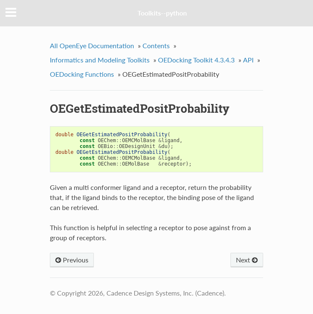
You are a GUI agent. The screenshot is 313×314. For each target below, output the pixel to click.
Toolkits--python (162, 13)
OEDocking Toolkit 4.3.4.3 (196, 60)
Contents (156, 45)
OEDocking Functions (82, 74)
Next (247, 260)
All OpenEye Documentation (92, 45)
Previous (71, 260)
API (248, 60)
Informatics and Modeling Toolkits (100, 60)
